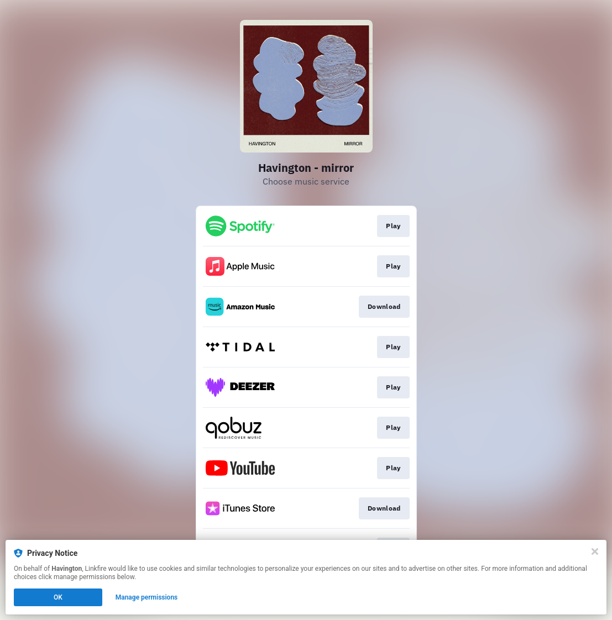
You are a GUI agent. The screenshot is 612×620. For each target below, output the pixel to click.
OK (58, 597)
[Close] (595, 551)
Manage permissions (147, 597)
